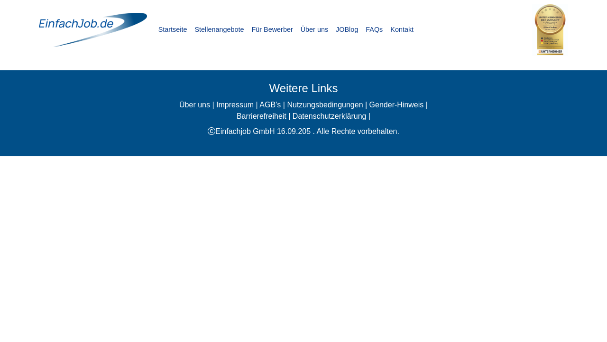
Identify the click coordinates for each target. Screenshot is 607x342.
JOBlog (347, 29)
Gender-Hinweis (396, 105)
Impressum (235, 105)
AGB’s (270, 105)
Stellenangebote (219, 29)
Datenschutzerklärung (330, 116)
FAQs (374, 29)
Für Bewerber (272, 29)
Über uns (314, 29)
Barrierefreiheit (261, 116)
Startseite (172, 29)
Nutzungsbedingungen (325, 105)
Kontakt (402, 29)
